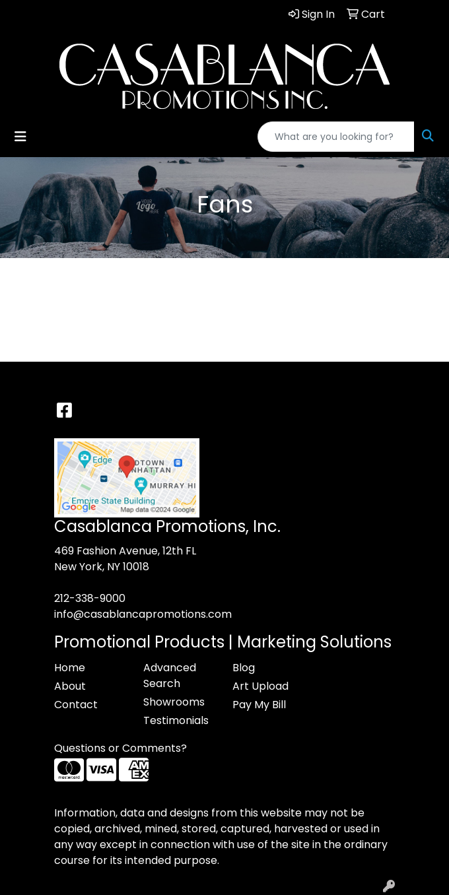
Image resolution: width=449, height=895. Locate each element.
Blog (243, 667)
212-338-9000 (89, 598)
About (70, 686)
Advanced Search (169, 675)
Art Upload (260, 686)
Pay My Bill (259, 704)
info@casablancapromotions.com (143, 614)
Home (69, 667)
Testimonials (176, 720)
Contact (76, 704)
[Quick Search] (336, 136)
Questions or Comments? (120, 748)
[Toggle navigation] (20, 136)
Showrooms (174, 702)
